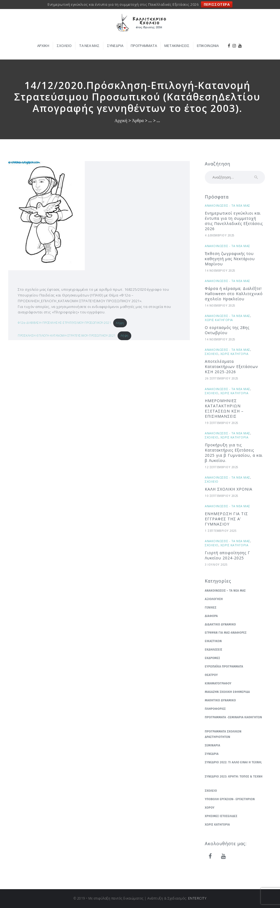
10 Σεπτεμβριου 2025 (221, 496)
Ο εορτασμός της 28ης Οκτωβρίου (227, 330)
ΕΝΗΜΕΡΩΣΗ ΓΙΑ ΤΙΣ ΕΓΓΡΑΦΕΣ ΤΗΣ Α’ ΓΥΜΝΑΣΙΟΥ (226, 519)
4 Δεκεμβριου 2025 (220, 235)
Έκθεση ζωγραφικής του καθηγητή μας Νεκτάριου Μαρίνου (230, 258)
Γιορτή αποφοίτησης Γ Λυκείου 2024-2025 (227, 555)
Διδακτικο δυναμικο (220, 624)
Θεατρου (211, 675)
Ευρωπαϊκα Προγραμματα (224, 666)
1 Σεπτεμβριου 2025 (221, 531)
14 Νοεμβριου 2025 (220, 270)
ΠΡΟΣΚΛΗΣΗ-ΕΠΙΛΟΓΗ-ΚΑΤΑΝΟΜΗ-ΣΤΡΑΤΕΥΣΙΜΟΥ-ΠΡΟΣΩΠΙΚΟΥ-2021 (67, 335)
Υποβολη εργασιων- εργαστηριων (230, 799)
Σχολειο (211, 354)
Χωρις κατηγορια (219, 320)
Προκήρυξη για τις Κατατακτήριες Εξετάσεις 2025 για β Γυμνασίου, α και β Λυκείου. (233, 452)
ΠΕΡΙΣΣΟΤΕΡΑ (217, 4)
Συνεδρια (211, 754)
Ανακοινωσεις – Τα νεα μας (225, 590)
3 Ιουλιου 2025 (216, 564)
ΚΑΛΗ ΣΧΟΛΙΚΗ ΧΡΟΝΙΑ (228, 489)
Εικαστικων (213, 641)
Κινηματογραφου (218, 683)
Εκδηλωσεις (213, 649)
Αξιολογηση (214, 599)
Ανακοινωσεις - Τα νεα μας (227, 205)
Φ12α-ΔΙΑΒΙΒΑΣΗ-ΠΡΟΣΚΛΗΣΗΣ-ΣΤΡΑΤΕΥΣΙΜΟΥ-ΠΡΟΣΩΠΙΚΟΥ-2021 (64, 323)
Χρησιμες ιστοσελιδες (221, 816)
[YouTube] (223, 856)
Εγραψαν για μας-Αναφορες (226, 632)
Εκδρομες (212, 658)
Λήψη (120, 323)
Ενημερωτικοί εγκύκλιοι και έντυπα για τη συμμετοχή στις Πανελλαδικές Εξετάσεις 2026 (234, 220)
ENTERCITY (197, 898)
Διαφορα (211, 616)
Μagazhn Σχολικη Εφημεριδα (227, 692)
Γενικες (211, 607)
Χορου (209, 807)
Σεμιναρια (212, 745)
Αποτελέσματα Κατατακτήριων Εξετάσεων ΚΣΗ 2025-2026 (231, 366)
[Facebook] (210, 856)
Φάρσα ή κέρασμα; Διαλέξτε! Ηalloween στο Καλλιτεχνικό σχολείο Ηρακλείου (234, 293)
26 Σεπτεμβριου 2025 (221, 378)
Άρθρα (138, 120)
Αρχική (121, 120)
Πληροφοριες (215, 709)
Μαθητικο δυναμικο (220, 700)
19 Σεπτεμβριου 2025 (221, 423)
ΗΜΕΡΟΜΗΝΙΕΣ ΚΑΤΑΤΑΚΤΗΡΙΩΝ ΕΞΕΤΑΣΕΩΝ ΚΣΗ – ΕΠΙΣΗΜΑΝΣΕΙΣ (224, 408)
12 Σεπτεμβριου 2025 (221, 467)
